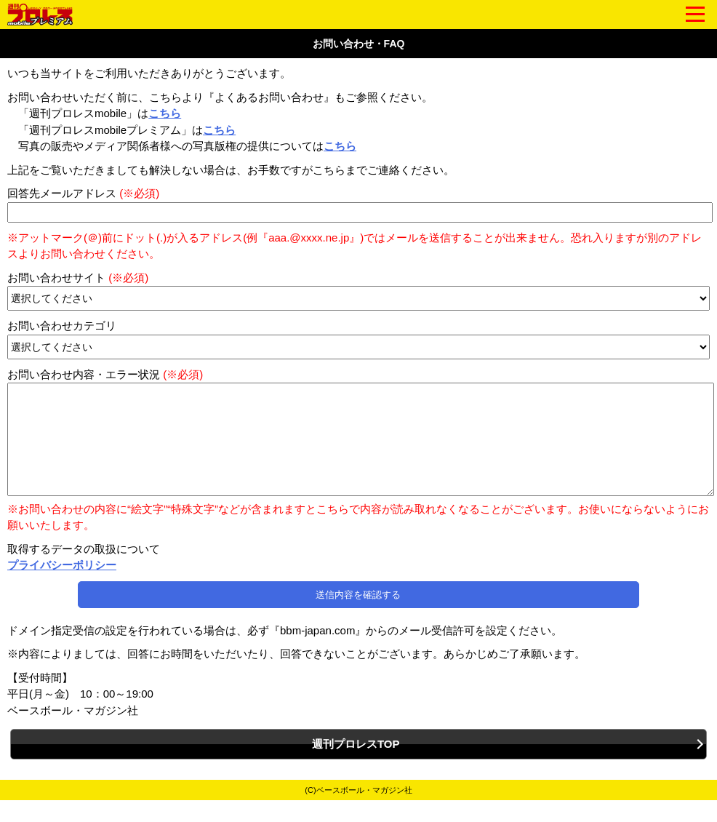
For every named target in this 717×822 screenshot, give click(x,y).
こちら (164, 113)
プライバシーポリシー (61, 586)
